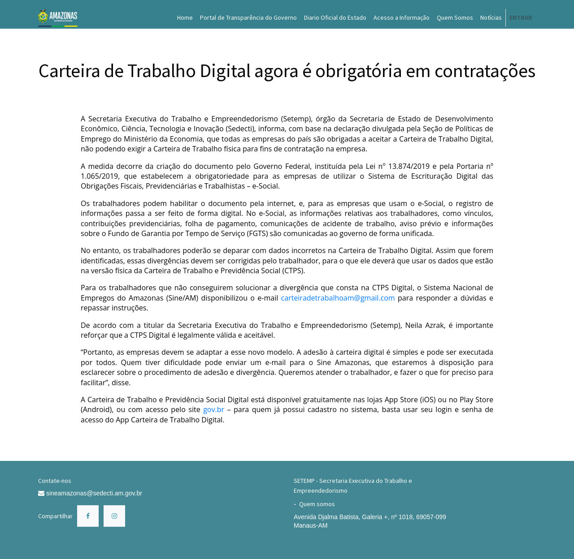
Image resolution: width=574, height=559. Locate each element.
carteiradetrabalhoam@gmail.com (338, 298)
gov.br (213, 409)
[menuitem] (185, 18)
